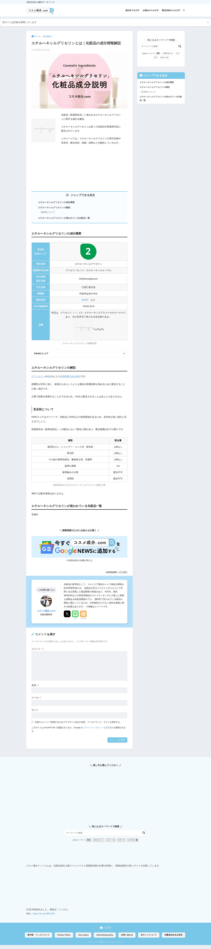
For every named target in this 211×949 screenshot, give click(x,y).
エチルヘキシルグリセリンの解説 (54, 207)
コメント (37, 649)
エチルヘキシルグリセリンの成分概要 (56, 202)
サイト (34, 710)
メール (36, 697)
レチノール (164, 57)
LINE (75, 618)
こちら (59, 909)
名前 (35, 685)
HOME (105, 927)
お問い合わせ (127, 935)
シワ (155, 57)
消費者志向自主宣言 (173, 935)
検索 (180, 46)
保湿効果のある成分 (70, 376)
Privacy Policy (63, 935)
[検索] (182, 10)
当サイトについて (149, 935)
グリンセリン (38, 376)
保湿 (158, 53)
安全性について (48, 212)
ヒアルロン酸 (133, 840)
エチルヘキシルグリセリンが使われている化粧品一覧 (64, 218)
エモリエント (168, 53)
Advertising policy (104, 935)
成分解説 (123, 572)
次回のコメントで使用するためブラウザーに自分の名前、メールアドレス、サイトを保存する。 (78, 722)
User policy (83, 935)
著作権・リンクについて (38, 935)
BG (49, 376)
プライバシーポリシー (93, 728)
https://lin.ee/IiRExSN (44, 913)
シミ (177, 53)
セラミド (121, 840)
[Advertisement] (79, 167)
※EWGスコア (41, 353)
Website (83, 618)
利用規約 (109, 728)
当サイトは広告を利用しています (19, 22)
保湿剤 (85, 300)
